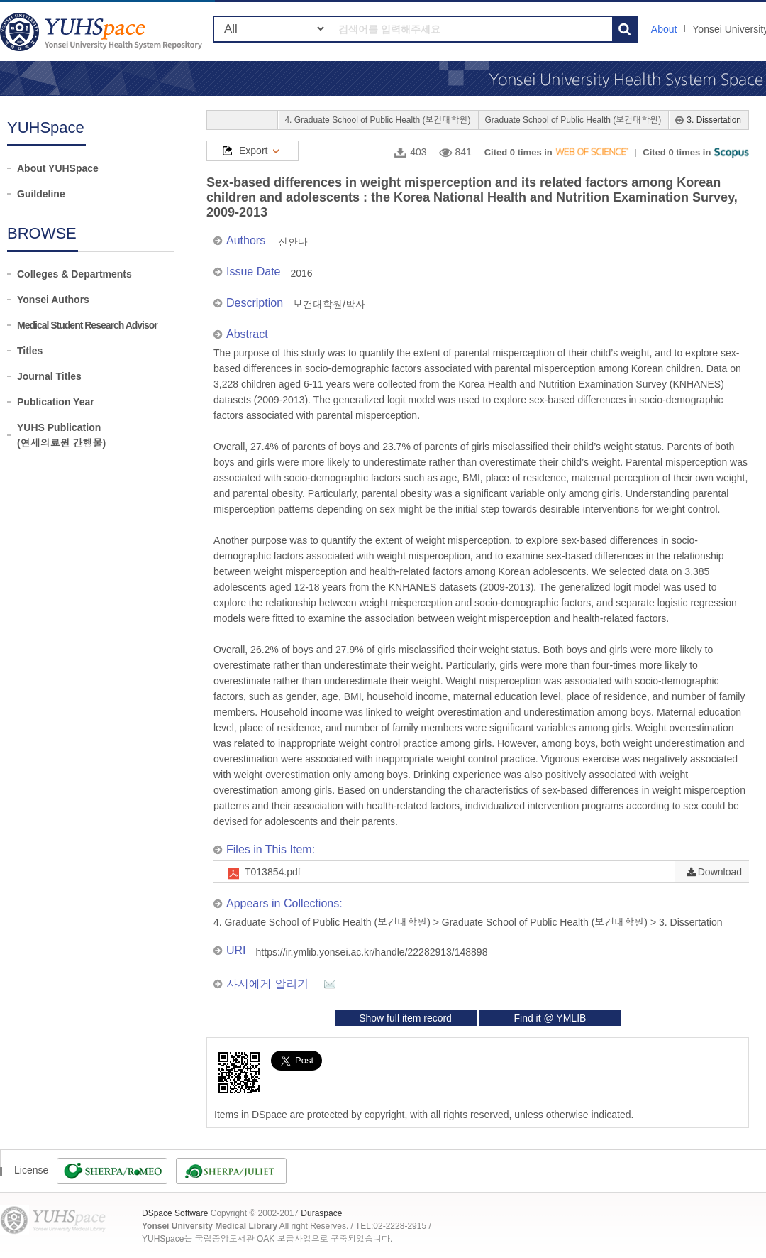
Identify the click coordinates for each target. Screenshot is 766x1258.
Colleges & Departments (74, 274)
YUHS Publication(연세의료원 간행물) (61, 435)
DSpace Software (175, 1213)
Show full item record (405, 1018)
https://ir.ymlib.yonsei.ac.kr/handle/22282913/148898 (372, 952)
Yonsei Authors (53, 299)
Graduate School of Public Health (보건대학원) (573, 120)
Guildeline (41, 193)
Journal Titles (49, 376)
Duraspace (321, 1213)
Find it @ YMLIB (550, 1018)
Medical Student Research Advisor (87, 325)
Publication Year (55, 402)
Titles (30, 350)
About (664, 29)
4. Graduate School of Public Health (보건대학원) (377, 120)
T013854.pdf (273, 871)
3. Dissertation (714, 120)
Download (720, 871)
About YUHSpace (58, 168)
